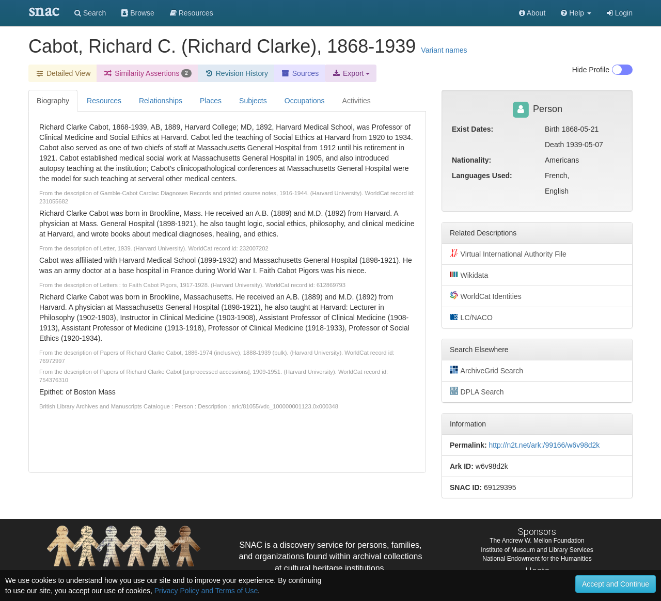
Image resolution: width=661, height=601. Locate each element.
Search (90, 13)
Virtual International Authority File (508, 253)
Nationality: (471, 160)
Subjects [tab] (253, 101)
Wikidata (469, 274)
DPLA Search (477, 391)
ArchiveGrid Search (486, 370)
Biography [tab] (53, 101)
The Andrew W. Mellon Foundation (537, 540)
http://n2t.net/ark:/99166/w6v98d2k (544, 445)
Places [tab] (211, 101)
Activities (356, 101)
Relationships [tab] (160, 101)
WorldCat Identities (486, 296)
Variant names (444, 50)
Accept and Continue (615, 584)
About (532, 13)
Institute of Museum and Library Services (537, 549)
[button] (576, 13)
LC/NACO (471, 317)
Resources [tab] (104, 101)
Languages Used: (482, 175)
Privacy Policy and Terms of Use (206, 591)
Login (620, 13)
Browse (137, 13)
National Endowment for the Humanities (536, 558)
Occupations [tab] (305, 101)
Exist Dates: (472, 129)
